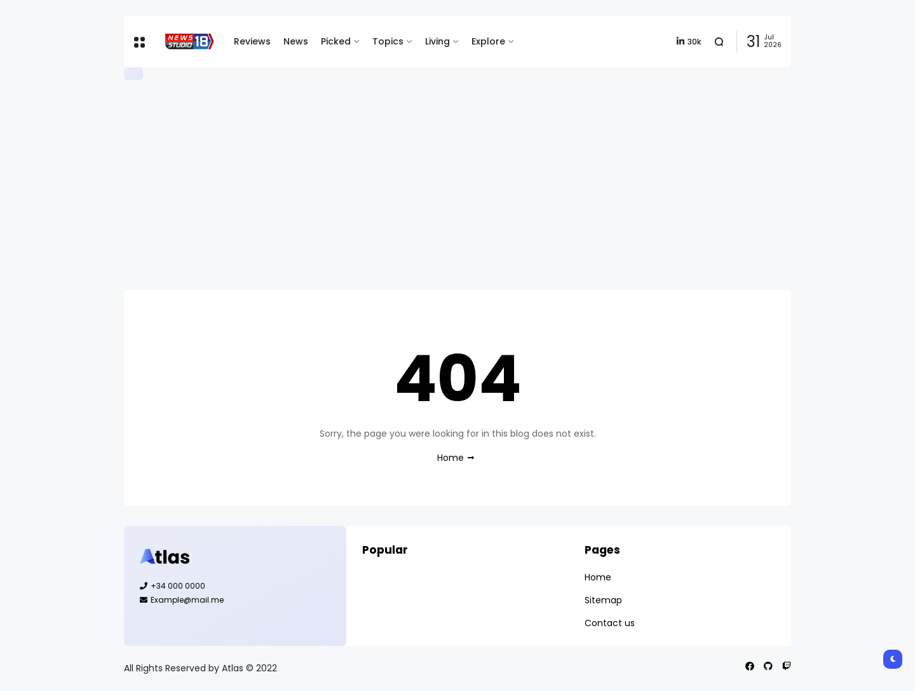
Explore (488, 41)
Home (450, 457)
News (295, 41)
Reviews (252, 41)
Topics (387, 41)
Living (437, 41)
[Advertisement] (457, 185)
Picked (336, 41)
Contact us (610, 623)
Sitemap (603, 600)
